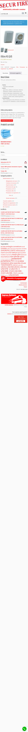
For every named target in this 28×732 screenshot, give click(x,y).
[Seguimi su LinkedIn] (7, 14)
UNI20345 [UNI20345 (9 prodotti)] (14, 275)
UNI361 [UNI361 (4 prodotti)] (17, 267)
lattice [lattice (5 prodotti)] (14, 252)
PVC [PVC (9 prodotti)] (13, 260)
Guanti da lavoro (10, 185)
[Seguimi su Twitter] (3, 14)
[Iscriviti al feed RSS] (1, 14)
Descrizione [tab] (5, 73)
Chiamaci (9, 313)
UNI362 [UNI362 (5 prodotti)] (23, 267)
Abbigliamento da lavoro (11, 181)
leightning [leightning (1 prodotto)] (19, 252)
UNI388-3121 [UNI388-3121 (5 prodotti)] (11, 273)
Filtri (17, 67)
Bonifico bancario (23, 285)
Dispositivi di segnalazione (9, 203)
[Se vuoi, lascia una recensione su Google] (6, 14)
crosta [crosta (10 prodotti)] (3, 248)
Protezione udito (10, 191)
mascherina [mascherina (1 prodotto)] (9, 255)
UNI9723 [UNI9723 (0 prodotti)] (6, 275)
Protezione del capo (10, 187)
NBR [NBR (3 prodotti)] (11, 257)
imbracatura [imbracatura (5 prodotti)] (20, 250)
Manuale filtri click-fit (7, 120)
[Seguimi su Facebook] (4, 14)
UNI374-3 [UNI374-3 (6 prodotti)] (15, 269)
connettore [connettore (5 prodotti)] (17, 246)
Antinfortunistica (7, 178)
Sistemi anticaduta (10, 198)
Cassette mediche (7, 201)
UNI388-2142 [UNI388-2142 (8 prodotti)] (7, 271)
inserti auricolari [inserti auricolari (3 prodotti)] (6, 252)
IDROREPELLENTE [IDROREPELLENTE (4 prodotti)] (8, 250)
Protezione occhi (10, 189)
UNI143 (11, 69)
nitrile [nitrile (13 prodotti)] (16, 256)
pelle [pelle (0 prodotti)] (10, 259)
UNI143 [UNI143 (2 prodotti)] (15, 265)
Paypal (25, 286)
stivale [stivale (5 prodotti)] (23, 263)
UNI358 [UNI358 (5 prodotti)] (10, 267)
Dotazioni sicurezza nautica (9, 205)
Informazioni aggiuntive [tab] (15, 73)
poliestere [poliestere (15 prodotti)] (16, 258)
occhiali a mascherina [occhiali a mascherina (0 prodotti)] (5, 259)
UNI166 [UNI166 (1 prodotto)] (20, 265)
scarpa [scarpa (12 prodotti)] (21, 260)
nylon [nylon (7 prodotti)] (22, 256)
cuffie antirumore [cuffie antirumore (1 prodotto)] (11, 249)
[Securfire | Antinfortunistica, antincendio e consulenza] (14, 4)
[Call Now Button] (24, 729)
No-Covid (5, 207)
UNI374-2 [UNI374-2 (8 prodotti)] (5, 268)
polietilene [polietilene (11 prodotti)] (6, 260)
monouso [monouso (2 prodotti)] (23, 255)
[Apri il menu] (23, 13)
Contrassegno (23, 283)
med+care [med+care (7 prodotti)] (16, 254)
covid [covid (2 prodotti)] (23, 247)
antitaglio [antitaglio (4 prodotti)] (9, 246)
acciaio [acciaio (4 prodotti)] (3, 246)
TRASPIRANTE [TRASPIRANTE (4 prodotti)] (6, 265)
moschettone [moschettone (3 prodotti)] (5, 257)
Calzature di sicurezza (11, 183)
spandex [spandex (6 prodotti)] (17, 263)
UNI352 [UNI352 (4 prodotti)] (4, 267)
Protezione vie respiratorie (12, 193)
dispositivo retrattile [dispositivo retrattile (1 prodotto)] (21, 249)
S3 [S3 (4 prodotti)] (16, 261)
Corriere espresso (9, 305)
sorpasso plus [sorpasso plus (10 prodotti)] (7, 262)
